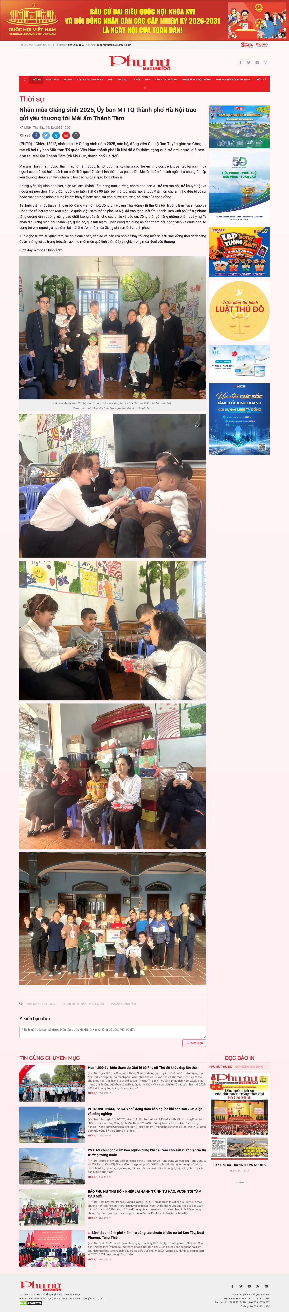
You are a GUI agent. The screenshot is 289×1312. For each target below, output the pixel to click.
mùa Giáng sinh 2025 (41, 1003)
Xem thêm (239, 1189)
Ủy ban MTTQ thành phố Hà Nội (83, 1003)
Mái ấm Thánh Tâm (123, 1003)
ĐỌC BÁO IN (239, 1058)
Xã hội (68, 79)
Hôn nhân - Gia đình (90, 79)
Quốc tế (260, 79)
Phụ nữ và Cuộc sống (196, 79)
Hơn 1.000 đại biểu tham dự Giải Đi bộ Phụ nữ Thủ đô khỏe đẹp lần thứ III (144, 1068)
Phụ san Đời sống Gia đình (233, 79)
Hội (110, 79)
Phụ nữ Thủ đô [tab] (220, 1066)
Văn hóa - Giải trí (166, 79)
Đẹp (147, 79)
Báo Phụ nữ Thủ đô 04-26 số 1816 (239, 1165)
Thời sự (36, 79)
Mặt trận (52, 79)
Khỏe (137, 79)
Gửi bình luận (194, 1043)
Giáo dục (123, 79)
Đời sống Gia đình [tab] (249, 1066)
